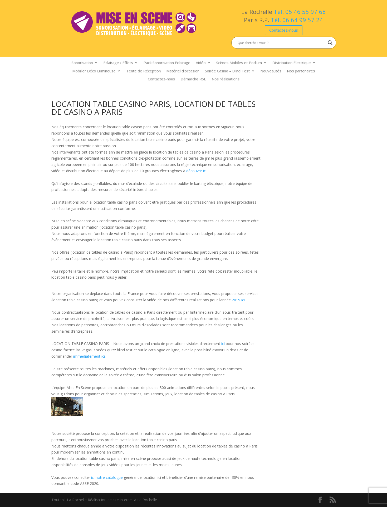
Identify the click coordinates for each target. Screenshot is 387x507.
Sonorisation (90, 63)
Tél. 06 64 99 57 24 (297, 20)
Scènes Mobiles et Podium (235, 63)
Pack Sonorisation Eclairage (168, 63)
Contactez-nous (283, 30)
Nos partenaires (293, 71)
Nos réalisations (223, 78)
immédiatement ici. (89, 356)
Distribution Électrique (284, 63)
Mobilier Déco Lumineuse (101, 71)
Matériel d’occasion (183, 71)
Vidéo (199, 63)
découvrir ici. (196, 170)
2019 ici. (239, 299)
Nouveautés (265, 71)
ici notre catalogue (107, 477)
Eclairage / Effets (123, 63)
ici (223, 343)
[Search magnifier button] (330, 42)
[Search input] (281, 42)
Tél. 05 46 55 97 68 (300, 12)
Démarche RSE (193, 78)
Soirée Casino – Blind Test (225, 71)
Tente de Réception (147, 71)
